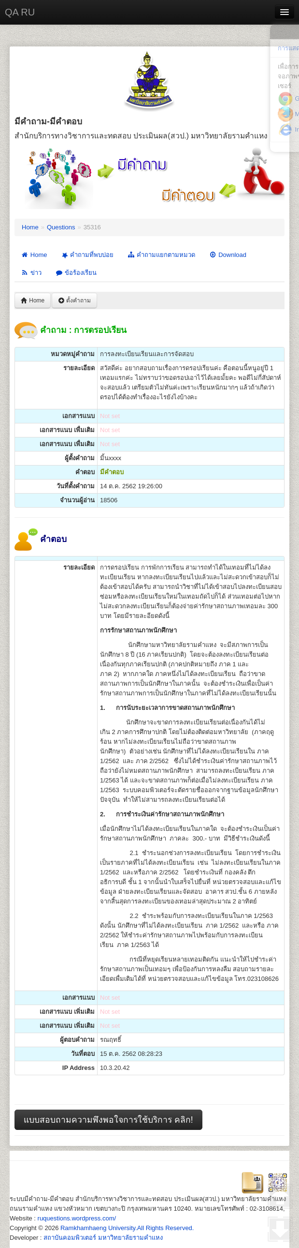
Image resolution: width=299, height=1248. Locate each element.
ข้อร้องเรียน (76, 272)
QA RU (20, 12)
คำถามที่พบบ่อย (87, 254)
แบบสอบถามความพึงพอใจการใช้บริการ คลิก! (108, 1120)
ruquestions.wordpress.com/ (77, 1218)
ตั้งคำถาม (74, 300)
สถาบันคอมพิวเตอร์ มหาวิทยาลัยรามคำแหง (103, 1237)
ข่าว (31, 272)
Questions (61, 227)
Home (30, 227)
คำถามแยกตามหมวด (161, 254)
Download (227, 254)
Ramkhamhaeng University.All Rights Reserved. (127, 1228)
